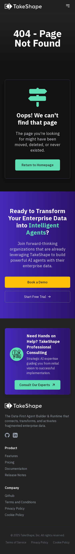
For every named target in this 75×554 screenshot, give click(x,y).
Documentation (16, 469)
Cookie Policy (14, 515)
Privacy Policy (15, 508)
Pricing (9, 462)
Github (9, 496)
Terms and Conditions (20, 502)
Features (11, 456)
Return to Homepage (38, 165)
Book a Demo (37, 282)
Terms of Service (15, 542)
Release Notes (15, 475)
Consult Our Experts (37, 385)
